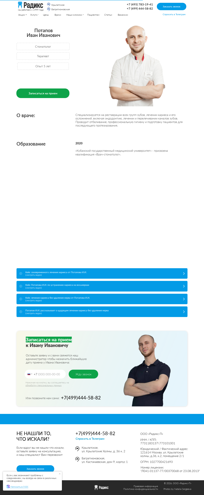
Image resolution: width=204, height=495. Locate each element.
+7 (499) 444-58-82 (140, 8)
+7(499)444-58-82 (81, 397)
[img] (48, 4)
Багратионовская (60, 9)
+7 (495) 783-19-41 (140, 4)
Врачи (58, 14)
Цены (46, 14)
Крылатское (57, 4)
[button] (171, 6)
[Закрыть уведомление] (59, 473)
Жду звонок (83, 374)
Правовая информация (146, 486)
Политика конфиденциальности (140, 488)
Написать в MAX (17, 486)
